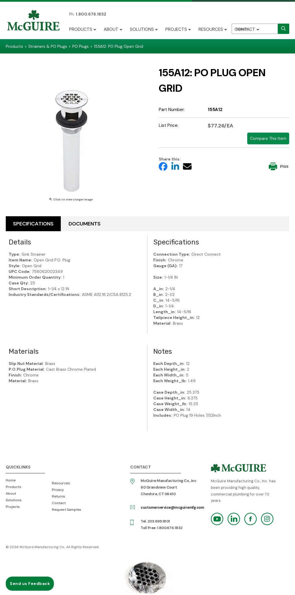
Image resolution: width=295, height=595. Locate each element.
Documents (85, 223)
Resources (210, 29)
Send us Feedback (30, 583)
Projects (176, 29)
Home (11, 480)
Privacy (58, 489)
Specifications (33, 223)
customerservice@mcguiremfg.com (172, 507)
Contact (245, 29)
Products (80, 29)
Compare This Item (268, 138)
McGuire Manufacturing (33, 21)
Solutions (142, 29)
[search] (283, 29)
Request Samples (66, 509)
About (111, 29)
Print (278, 166)
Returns (58, 496)
